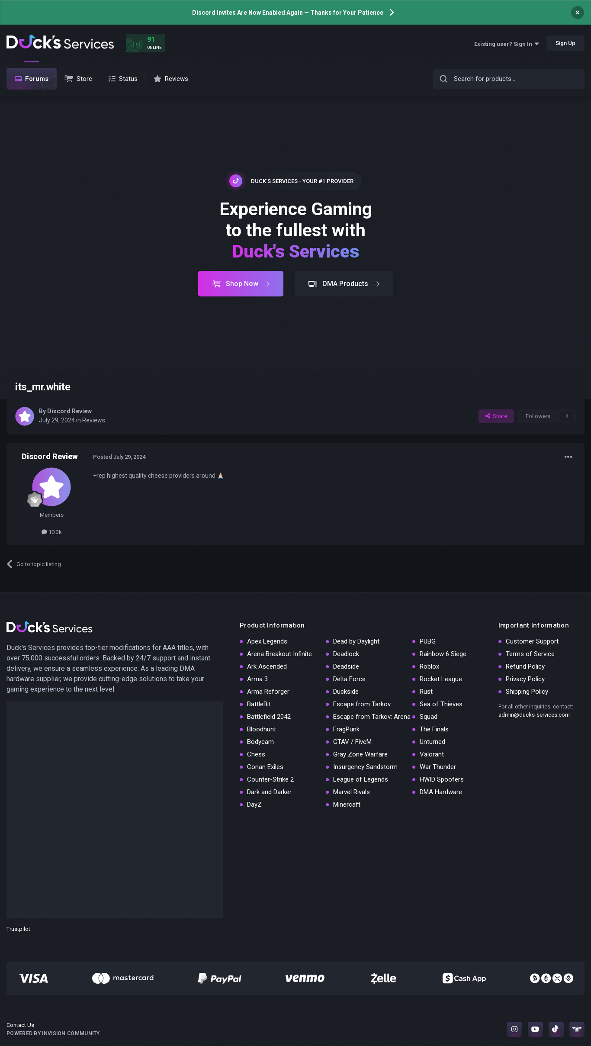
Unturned (432, 742)
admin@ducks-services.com (534, 714)
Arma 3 (257, 679)
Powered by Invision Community (53, 1033)
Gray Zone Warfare (360, 754)
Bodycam (260, 742)
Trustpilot (18, 929)
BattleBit (259, 704)
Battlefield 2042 (269, 717)
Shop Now (241, 284)
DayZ (254, 804)
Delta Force (349, 679)
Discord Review (69, 411)
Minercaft (346, 804)
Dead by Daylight (356, 641)
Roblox (429, 666)
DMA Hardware (441, 792)
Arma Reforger (268, 691)
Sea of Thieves (441, 704)
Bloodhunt (261, 729)
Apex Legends (267, 641)
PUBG (428, 641)
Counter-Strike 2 (270, 779)
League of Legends (360, 779)
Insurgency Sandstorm (365, 767)
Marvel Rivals (351, 792)
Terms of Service (530, 654)
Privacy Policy (525, 679)
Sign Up (565, 43)
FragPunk (346, 729)
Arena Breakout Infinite (279, 654)
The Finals (434, 729)
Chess (256, 754)
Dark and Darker (269, 792)
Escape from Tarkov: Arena (372, 717)
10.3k (52, 532)
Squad (428, 717)
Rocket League (441, 679)
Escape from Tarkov (362, 704)
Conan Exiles (265, 767)
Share (496, 416)
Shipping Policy (527, 691)
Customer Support (532, 641)
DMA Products (343, 284)
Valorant (432, 754)
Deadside (346, 666)
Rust (426, 691)
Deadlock (346, 654)
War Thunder (438, 767)
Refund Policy (525, 666)
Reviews (93, 420)
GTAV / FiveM (352, 742)
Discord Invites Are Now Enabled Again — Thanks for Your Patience (287, 12)
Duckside (346, 691)
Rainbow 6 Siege (443, 654)
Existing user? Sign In (506, 44)
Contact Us (20, 1025)
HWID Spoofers (442, 779)
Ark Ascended (267, 666)
